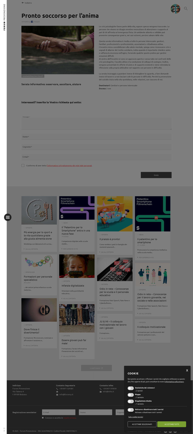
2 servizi (139, 391)
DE (4, 428)
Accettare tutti (172, 424)
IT (4, 431)
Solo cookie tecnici (135, 417)
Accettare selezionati (142, 424)
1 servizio (139, 397)
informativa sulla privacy (174, 381)
